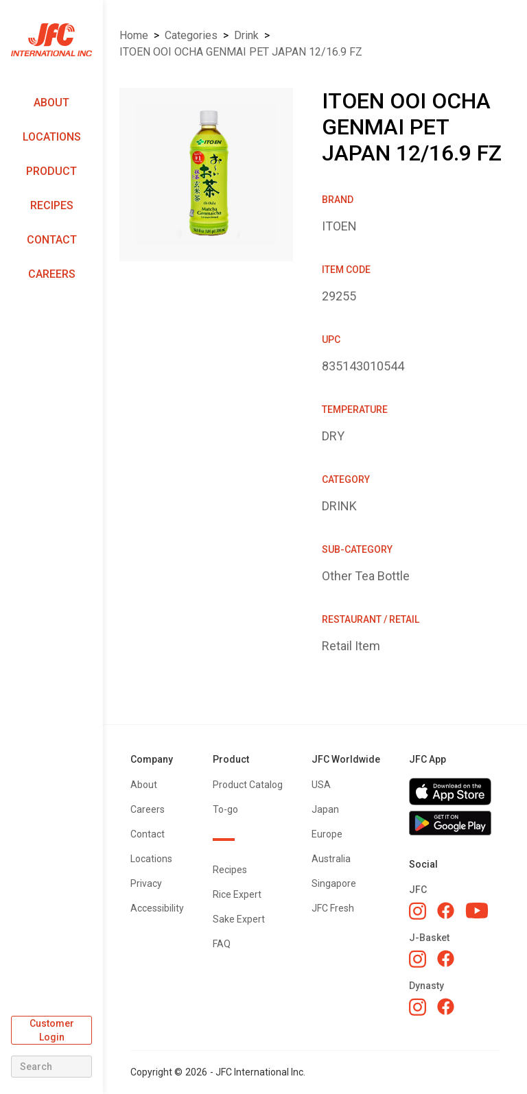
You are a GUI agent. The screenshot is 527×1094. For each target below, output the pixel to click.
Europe (327, 834)
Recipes (51, 205)
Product (51, 171)
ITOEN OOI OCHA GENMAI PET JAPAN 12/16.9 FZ (240, 51)
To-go (225, 809)
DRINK (246, 35)
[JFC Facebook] (445, 910)
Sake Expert (239, 919)
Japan (325, 809)
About (51, 102)
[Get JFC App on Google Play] (454, 823)
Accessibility (157, 908)
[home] (51, 40)
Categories (191, 35)
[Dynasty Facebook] (445, 1006)
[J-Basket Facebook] (445, 958)
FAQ (222, 943)
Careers (51, 274)
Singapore (334, 883)
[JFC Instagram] (417, 911)
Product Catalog (248, 784)
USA (321, 784)
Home (133, 35)
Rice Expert (237, 894)
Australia (331, 858)
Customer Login (52, 1030)
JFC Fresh (333, 908)
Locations (52, 136)
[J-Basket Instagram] (417, 959)
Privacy (146, 883)
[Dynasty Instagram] (417, 1007)
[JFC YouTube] (477, 910)
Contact (52, 239)
